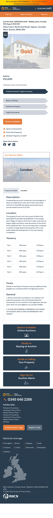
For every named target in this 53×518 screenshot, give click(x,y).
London (17, 447)
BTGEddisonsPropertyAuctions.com (26, 4)
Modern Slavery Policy (11, 413)
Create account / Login (14, 428)
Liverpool (7, 447)
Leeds (39, 443)
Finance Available (12, 121)
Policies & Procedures (11, 408)
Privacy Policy (26, 492)
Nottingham (41, 447)
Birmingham (8, 443)
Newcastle (30, 447)
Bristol (17, 443)
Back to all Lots (26, 14)
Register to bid (34, 428)
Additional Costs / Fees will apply (15, 85)
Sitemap (6, 422)
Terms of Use (13, 492)
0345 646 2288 (42, 8)
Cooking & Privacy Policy (12, 410)
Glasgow (29, 443)
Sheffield (7, 452)
